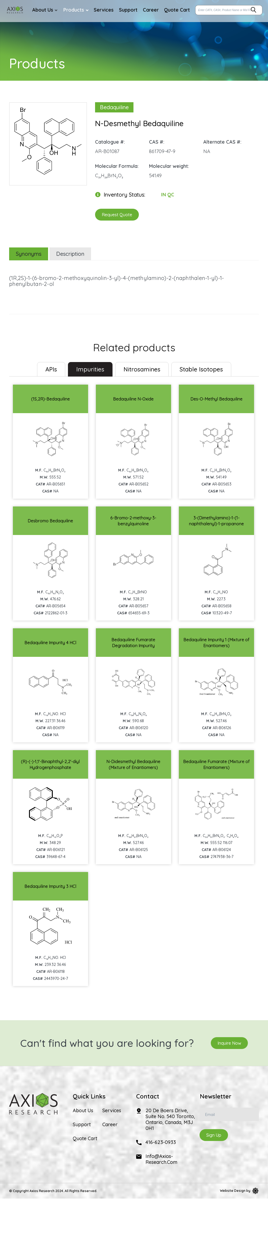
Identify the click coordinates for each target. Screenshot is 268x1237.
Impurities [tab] (90, 369)
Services (111, 1111)
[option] (48, 141)
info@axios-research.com (161, 1159)
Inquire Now (229, 1043)
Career (110, 1125)
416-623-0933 (161, 1142)
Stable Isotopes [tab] (201, 369)
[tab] (51, 369)
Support (82, 1125)
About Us (83, 1111)
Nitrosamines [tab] (142, 369)
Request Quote (117, 214)
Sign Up (213, 1135)
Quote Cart (85, 1139)
